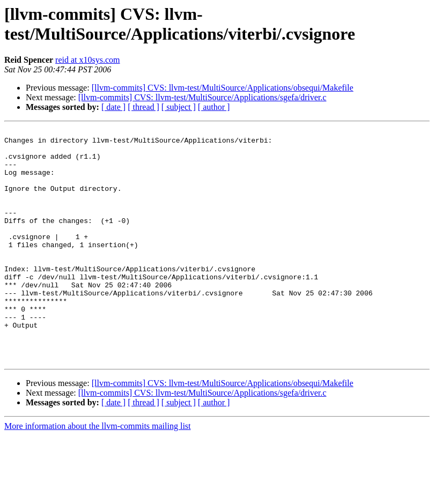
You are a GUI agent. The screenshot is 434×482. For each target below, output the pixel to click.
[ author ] (214, 107)
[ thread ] (143, 107)
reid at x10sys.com (87, 59)
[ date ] (113, 107)
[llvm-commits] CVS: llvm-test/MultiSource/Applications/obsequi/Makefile (223, 87)
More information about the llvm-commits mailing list (97, 472)
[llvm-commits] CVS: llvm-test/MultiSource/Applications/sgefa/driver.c (202, 97)
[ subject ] (178, 107)
